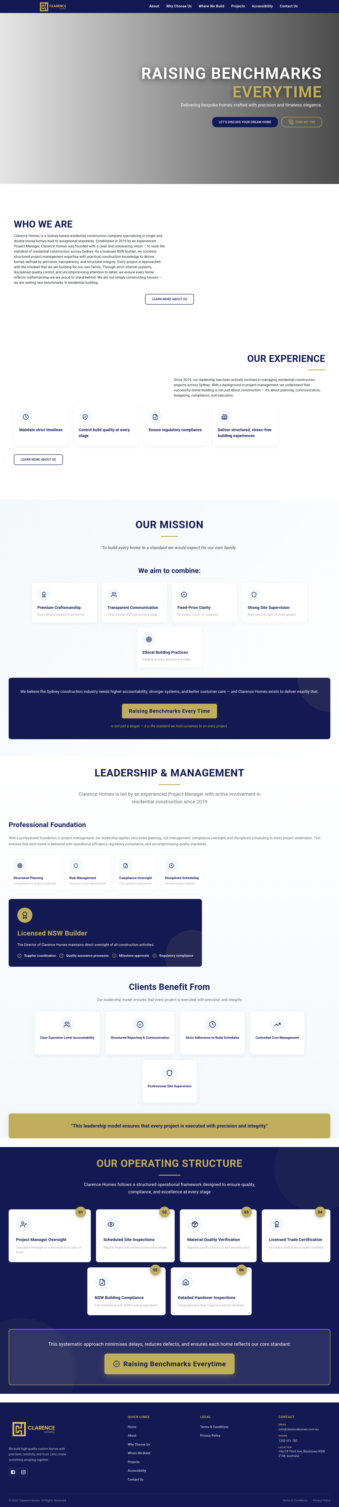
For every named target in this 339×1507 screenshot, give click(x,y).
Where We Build (211, 6)
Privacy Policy (210, 1435)
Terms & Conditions (214, 1427)
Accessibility (262, 6)
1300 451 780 (301, 122)
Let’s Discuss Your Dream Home (245, 122)
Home (132, 1427)
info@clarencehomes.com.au (298, 1429)
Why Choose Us (179, 6)
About (154, 6)
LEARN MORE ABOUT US (169, 299)
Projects (238, 6)
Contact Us (289, 6)
